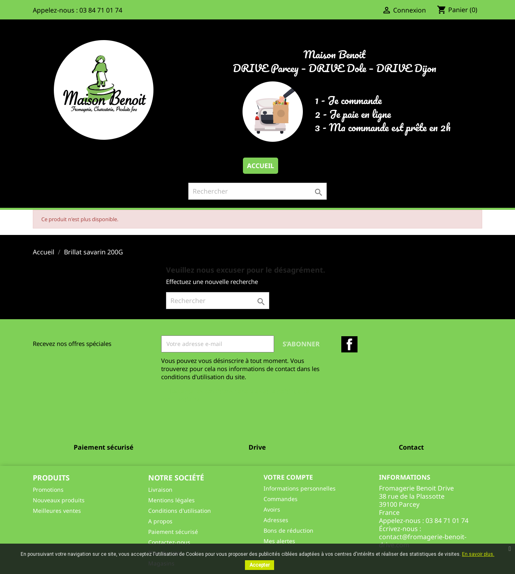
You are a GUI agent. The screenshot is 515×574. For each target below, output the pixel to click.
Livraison (160, 489)
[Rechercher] (257, 191)
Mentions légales (171, 500)
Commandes (281, 499)
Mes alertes (279, 541)
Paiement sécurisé (173, 532)
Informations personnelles (300, 488)
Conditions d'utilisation (179, 510)
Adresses (276, 520)
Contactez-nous (169, 542)
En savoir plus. (478, 554)
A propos (160, 521)
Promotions (48, 489)
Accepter (259, 565)
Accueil (260, 165)
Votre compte (288, 477)
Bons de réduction (288, 530)
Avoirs (272, 509)
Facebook (349, 344)
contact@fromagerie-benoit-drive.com (422, 540)
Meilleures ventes (57, 510)
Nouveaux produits (59, 500)
